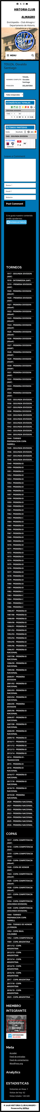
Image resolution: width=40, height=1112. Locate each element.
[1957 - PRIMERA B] (20, 494)
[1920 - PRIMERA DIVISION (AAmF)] (20, 292)
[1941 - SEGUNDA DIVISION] (20, 423)
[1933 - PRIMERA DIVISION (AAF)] (20, 387)
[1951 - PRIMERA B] (20, 471)
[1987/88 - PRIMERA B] (20, 615)
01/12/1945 (10, 140)
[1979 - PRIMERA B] (20, 580)
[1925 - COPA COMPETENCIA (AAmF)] (20, 882)
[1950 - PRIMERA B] (20, 467)
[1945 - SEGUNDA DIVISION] (20, 448)
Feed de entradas (17, 1056)
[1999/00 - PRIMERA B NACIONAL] (20, 671)
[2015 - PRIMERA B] (20, 764)
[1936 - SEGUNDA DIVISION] (20, 403)
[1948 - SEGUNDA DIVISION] (20, 460)
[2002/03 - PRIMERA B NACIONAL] (20, 691)
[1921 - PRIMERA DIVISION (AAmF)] (20, 306)
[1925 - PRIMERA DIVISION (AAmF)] (20, 333)
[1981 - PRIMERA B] (20, 587)
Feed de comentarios (19, 1060)
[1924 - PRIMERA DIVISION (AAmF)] (20, 326)
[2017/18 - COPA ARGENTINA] (20, 985)
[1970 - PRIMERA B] (20, 545)
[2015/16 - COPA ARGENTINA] (20, 974)
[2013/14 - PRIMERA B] (20, 753)
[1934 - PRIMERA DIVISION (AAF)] (20, 394)
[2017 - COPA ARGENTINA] (20, 980)
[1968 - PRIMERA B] (20, 537)
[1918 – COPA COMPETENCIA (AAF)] (20, 848)
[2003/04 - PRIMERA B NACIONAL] (20, 698)
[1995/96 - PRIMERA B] (20, 646)
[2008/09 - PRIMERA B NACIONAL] (20, 732)
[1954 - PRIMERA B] (20, 483)
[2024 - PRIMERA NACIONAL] (20, 817)
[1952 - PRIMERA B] (20, 475)
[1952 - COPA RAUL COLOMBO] (20, 932)
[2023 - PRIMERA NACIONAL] (20, 813)
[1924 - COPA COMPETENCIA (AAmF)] (20, 875)
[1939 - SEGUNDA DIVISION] (20, 415)
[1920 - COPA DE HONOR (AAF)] (20, 868)
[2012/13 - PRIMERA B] (20, 749)
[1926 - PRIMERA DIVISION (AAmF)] (20, 340)
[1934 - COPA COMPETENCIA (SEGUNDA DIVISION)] (20, 902)
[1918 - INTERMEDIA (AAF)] (20, 280)
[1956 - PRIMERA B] (20, 491)
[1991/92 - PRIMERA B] (20, 630)
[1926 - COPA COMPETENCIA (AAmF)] (20, 889)
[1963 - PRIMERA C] (20, 518)
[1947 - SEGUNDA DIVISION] (20, 456)
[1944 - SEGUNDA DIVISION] (20, 434)
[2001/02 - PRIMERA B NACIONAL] (20, 685)
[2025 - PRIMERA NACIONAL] (20, 821)
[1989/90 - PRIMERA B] (20, 622)
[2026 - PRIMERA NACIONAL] (20, 825)
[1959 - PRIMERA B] (20, 502)
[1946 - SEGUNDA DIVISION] (20, 452)
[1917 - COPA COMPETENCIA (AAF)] (20, 841)
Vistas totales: (16, 1096)
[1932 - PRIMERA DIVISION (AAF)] (20, 380)
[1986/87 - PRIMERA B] (20, 611)
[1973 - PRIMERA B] (20, 556)
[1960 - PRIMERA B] (20, 506)
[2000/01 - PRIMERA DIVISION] (20, 678)
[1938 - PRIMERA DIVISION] (20, 411)
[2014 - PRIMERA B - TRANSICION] (20, 758)
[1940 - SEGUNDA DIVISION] (20, 419)
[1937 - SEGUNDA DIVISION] (20, 407)
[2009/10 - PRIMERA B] (20, 738)
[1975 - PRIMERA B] (20, 564)
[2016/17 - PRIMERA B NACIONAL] (20, 776)
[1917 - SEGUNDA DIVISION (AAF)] (20, 275)
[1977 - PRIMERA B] (20, 572)
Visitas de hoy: (16, 1092)
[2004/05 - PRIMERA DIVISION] (20, 705)
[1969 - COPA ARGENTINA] (20, 942)
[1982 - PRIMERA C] (20, 591)
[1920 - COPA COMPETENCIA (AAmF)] (20, 862)
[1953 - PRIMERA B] (20, 479)
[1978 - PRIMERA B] (20, 576)
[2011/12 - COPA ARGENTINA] (20, 947)
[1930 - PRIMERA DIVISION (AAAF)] (20, 367)
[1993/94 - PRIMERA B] (20, 638)
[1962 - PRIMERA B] (20, 514)
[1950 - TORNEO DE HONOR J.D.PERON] (20, 926)
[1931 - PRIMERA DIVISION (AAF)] (20, 374)
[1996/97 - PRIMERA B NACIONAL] (20, 651)
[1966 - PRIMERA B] (20, 529)
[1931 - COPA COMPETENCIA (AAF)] (20, 895)
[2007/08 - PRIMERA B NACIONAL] (20, 725)
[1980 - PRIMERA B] (20, 584)
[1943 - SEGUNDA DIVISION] (20, 431)
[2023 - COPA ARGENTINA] (20, 997)
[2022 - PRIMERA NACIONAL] (20, 809)
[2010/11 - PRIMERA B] (20, 742)
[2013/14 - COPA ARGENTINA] (20, 960)
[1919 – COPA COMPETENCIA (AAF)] (20, 855)
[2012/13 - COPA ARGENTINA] (20, 954)
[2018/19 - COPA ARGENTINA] (20, 991)
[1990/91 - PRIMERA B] (20, 626)
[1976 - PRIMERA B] (20, 568)
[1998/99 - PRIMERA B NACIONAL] (20, 664)
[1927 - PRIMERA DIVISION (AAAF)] (20, 346)
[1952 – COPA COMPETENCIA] (20, 938)
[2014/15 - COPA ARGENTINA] (20, 967)
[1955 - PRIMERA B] (20, 487)
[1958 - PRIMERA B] (20, 498)
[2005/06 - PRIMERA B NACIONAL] (20, 712)
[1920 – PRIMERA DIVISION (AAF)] (20, 299)
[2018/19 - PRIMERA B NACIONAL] (20, 789)
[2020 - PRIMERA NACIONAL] (20, 802)
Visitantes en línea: (18, 1089)
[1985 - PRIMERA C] (20, 603)
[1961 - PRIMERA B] (20, 510)
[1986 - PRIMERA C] (20, 607)
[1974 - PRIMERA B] (20, 560)
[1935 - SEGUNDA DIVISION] (20, 399)
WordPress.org (16, 1063)
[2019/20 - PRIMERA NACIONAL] (20, 796)
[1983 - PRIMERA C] (20, 595)
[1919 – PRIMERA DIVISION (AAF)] (20, 285)
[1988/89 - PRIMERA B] (20, 618)
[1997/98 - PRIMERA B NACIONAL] (20, 658)
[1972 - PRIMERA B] (20, 553)
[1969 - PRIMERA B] (20, 541)
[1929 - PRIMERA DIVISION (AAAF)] (20, 360)
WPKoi (26, 1108)
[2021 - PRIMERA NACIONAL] (20, 806)
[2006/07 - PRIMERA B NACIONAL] (20, 719)
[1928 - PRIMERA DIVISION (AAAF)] (20, 353)
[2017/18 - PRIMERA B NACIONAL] (20, 783)
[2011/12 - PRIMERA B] (20, 745)
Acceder (13, 1053)
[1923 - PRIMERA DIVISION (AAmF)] (20, 319)
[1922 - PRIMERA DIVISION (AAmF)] (20, 313)
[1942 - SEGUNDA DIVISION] (20, 427)
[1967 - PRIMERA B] (20, 533)
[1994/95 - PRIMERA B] (20, 642)
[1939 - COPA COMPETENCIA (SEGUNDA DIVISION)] (20, 909)
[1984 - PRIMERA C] (20, 599)
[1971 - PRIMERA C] (20, 549)
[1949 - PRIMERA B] (20, 463)
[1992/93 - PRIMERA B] (20, 634)
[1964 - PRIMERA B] (20, 522)
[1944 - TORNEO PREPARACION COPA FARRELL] (20, 441)
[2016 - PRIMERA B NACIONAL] (20, 769)
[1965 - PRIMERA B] (20, 525)
